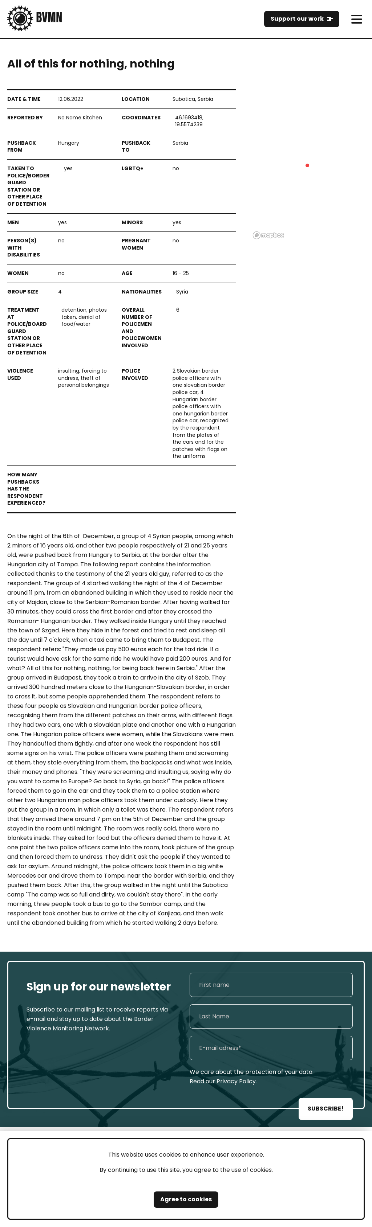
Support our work (297, 19)
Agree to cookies (186, 1199)
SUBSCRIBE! (326, 1108)
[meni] (356, 19)
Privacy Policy (236, 1081)
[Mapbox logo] (268, 235)
